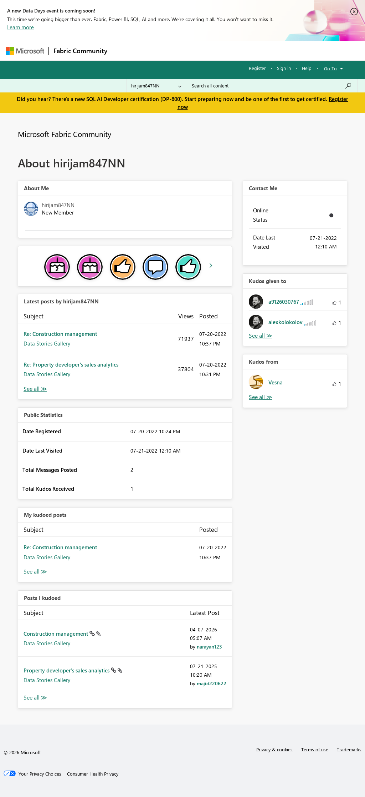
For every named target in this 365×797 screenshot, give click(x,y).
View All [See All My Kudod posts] (35, 572)
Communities (215, 50)
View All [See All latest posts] (35, 389)
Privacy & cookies (274, 749)
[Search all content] (272, 85)
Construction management (56, 633)
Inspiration (155, 50)
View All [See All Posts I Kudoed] (35, 697)
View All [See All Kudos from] (260, 397)
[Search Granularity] (156, 85)
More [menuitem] (272, 50)
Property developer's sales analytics (67, 670)
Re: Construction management (60, 333)
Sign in (284, 68)
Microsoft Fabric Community (64, 134)
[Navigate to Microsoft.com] (25, 51)
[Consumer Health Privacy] (92, 773)
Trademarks (349, 749)
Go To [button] (330, 68)
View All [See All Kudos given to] (260, 336)
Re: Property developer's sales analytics (71, 364)
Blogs (247, 50)
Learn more (20, 27)
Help (307, 68)
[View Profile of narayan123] (209, 646)
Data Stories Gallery (47, 343)
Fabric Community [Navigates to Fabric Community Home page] (80, 50)
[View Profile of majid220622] (211, 683)
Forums (123, 50)
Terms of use (314, 749)
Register (257, 68)
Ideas (184, 50)
